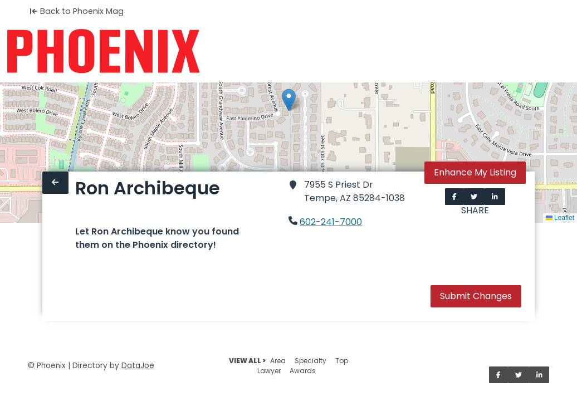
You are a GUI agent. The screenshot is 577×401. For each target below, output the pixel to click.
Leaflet (560, 218)
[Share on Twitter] (474, 196)
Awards (303, 370)
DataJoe (137, 365)
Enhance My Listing (475, 172)
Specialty (310, 360)
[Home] (103, 51)
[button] (289, 100)
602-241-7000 (331, 222)
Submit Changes (476, 296)
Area (278, 360)
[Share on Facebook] (454, 196)
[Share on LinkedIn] (495, 196)
